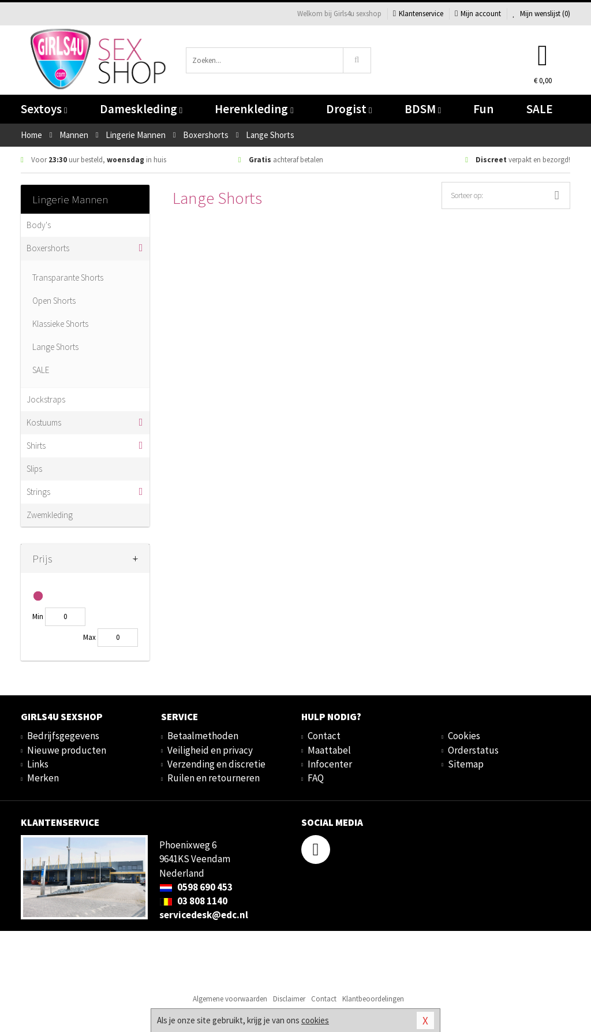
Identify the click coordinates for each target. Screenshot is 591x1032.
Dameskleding (141, 109)
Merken (43, 778)
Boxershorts (48, 248)
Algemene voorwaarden (230, 999)
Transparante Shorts (67, 277)
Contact (324, 735)
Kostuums (44, 422)
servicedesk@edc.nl (203, 914)
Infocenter (330, 764)
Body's (39, 224)
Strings (38, 491)
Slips (34, 468)
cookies (315, 1020)
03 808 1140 (193, 901)
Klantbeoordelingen (373, 999)
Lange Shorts (55, 346)
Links (37, 764)
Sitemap (466, 764)
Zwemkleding (50, 514)
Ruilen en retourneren (213, 778)
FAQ (316, 778)
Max (89, 637)
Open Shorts (54, 300)
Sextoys (44, 109)
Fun (483, 109)
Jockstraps (46, 399)
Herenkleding (254, 109)
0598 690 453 (196, 887)
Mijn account (478, 13)
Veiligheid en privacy (210, 750)
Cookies (464, 735)
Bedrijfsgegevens (63, 735)
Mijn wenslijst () (541, 13)
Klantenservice (418, 13)
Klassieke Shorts (60, 323)
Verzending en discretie (216, 764)
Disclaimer (289, 999)
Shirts (36, 445)
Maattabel (329, 750)
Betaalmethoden (202, 735)
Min (37, 616)
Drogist (349, 109)
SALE (539, 109)
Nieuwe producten (66, 750)
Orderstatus (473, 750)
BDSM (423, 109)
